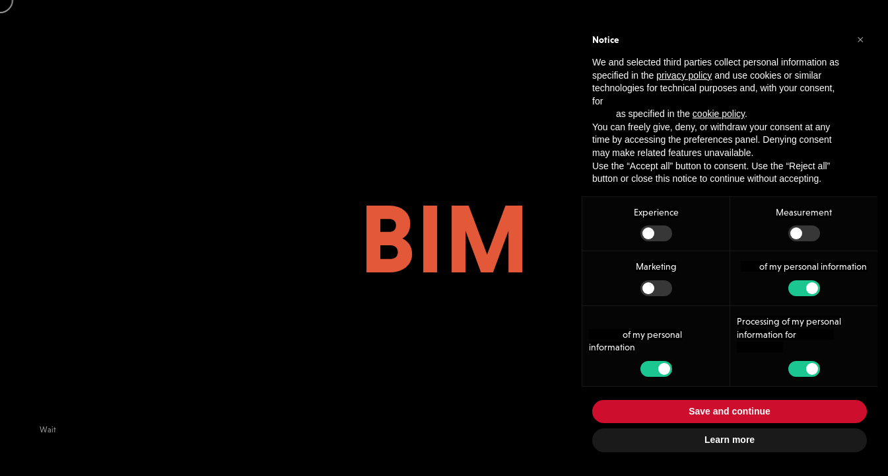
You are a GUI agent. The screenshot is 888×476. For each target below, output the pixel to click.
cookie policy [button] (719, 113)
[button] (860, 39)
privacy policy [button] (684, 75)
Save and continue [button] (729, 411)
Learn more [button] (729, 439)
